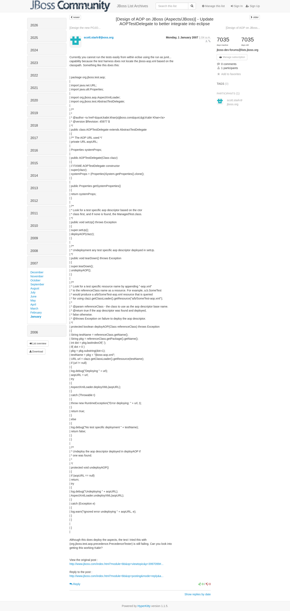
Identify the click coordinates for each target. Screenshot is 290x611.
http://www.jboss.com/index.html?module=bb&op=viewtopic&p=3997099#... (116, 564)
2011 (34, 213)
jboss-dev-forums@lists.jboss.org (237, 50)
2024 (34, 50)
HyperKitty (144, 606)
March (34, 308)
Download (36, 351)
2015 (34, 163)
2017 (34, 138)
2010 (34, 226)
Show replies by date (197, 594)
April (33, 304)
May (33, 300)
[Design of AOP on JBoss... (243, 27)
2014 (34, 176)
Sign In (237, 6)
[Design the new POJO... (84, 27)
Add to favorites (229, 74)
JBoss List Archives (89, 6)
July (32, 292)
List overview (37, 343)
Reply (74, 584)
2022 (34, 75)
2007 (34, 263)
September (37, 284)
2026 (34, 25)
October (35, 280)
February (36, 312)
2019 (34, 113)
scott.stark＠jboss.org (99, 37)
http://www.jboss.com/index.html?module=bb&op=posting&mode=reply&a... (116, 576)
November (37, 276)
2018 (34, 125)
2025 (34, 38)
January (35, 316)
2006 (34, 332)
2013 (34, 188)
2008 (34, 251)
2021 (34, 88)
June (33, 296)
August (34, 288)
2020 (34, 100)
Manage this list (213, 6)
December (37, 272)
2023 (34, 63)
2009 (34, 238)
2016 (34, 150)
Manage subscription (232, 57)
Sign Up (253, 6)
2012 (34, 201)
